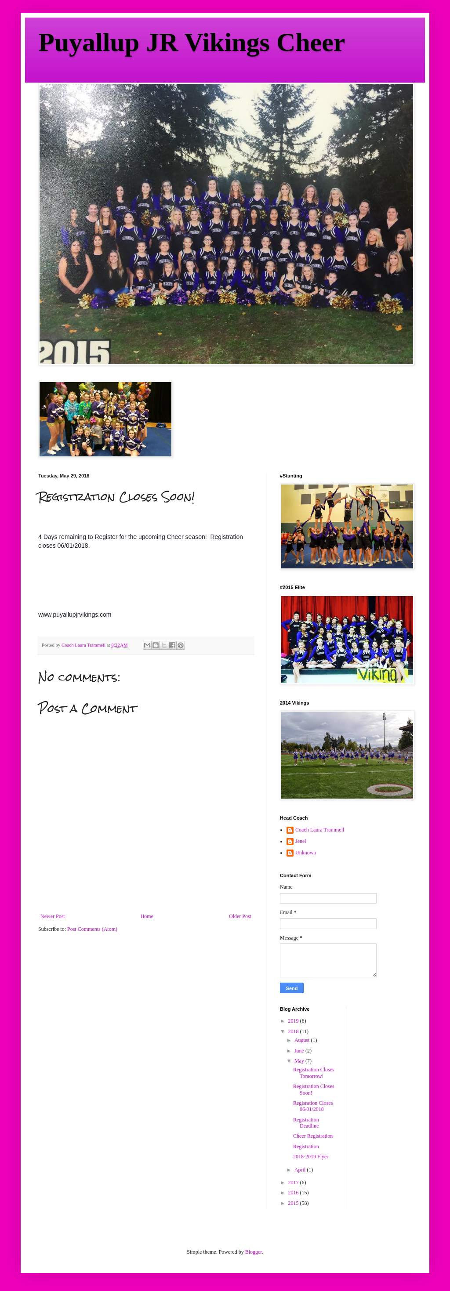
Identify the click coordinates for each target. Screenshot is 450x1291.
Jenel (300, 841)
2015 (294, 1203)
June (299, 1051)
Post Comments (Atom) (92, 929)
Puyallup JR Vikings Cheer (191, 42)
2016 (294, 1193)
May (299, 1061)
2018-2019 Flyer (310, 1157)
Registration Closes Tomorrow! (313, 1073)
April (300, 1170)
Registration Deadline (306, 1123)
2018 (294, 1031)
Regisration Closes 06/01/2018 (313, 1106)
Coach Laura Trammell (319, 830)
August (302, 1040)
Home (147, 916)
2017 (294, 1182)
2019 (294, 1021)
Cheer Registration (313, 1136)
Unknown (305, 853)
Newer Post (52, 916)
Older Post (240, 916)
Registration (306, 1146)
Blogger (253, 1252)
